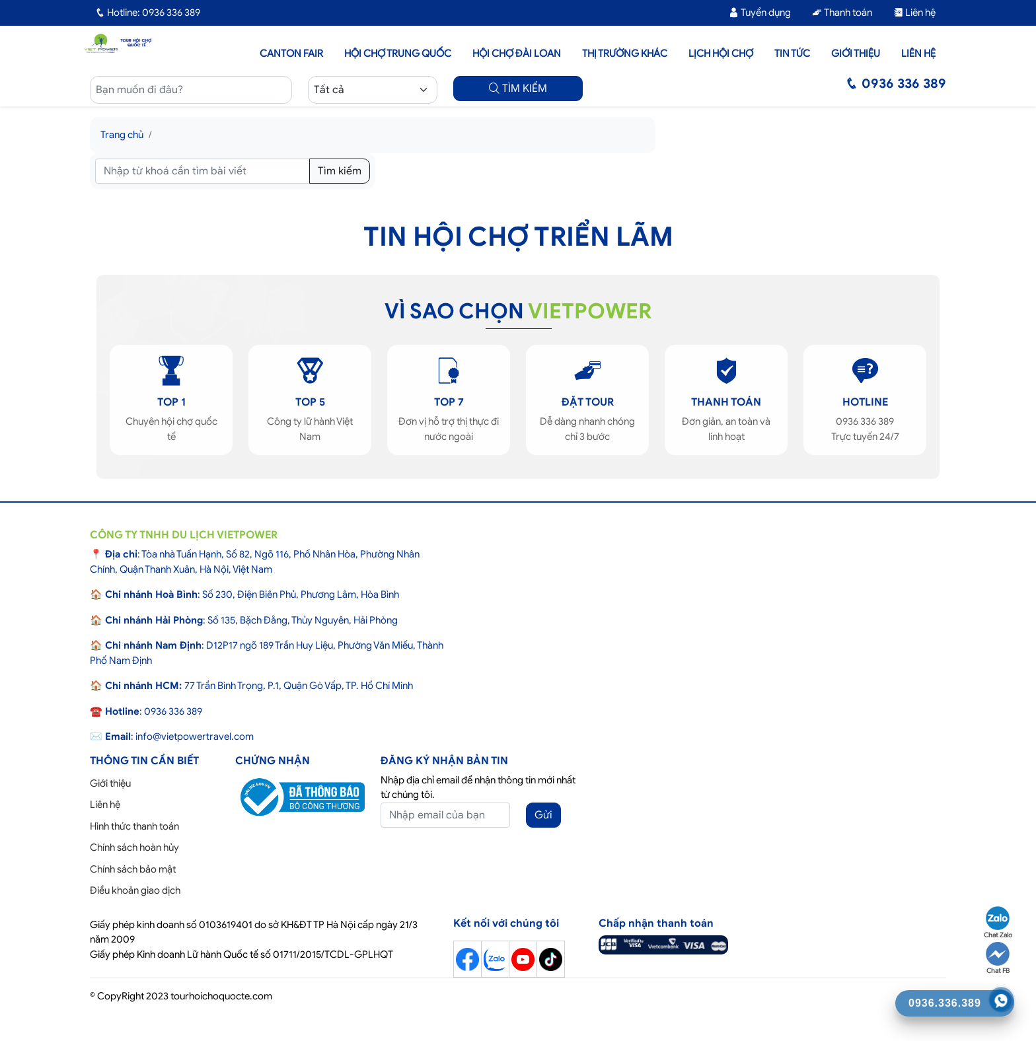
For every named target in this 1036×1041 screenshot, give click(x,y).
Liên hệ (914, 12)
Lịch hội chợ (720, 53)
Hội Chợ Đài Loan (516, 53)
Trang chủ (121, 135)
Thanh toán (842, 12)
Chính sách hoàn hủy (134, 847)
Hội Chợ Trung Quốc (397, 53)
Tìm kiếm (339, 171)
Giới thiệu (855, 53)
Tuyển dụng (760, 12)
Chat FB (998, 958)
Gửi (543, 815)
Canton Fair (291, 53)
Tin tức (792, 53)
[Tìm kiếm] (202, 171)
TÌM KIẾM (518, 88)
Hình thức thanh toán (134, 826)
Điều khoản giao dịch (135, 890)
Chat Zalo (998, 922)
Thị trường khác (624, 53)
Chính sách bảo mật (133, 869)
